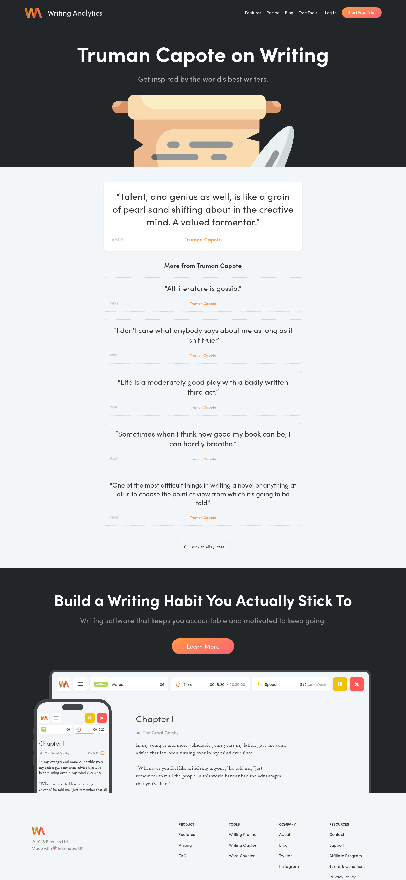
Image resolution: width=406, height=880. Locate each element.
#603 (117, 239)
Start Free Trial (361, 12)
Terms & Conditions (347, 866)
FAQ (183, 856)
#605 (114, 355)
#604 (114, 303)
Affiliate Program (345, 856)
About (284, 835)
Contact (336, 835)
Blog (289, 12)
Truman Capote (203, 239)
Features (253, 12)
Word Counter (242, 856)
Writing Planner (243, 835)
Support (336, 845)
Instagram (289, 866)
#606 (114, 406)
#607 (114, 458)
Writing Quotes (243, 845)
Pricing (273, 12)
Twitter (285, 856)
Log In (331, 12)
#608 (114, 517)
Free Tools (308, 12)
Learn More (203, 646)
